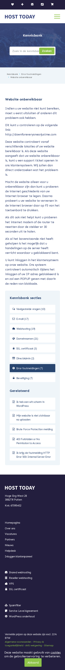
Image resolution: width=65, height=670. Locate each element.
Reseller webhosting (20, 578)
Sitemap (49, 645)
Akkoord (33, 662)
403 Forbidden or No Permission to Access (28, 441)
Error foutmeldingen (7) (29, 368)
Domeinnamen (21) (27, 338)
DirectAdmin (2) (25, 358)
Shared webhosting (20, 572)
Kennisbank (12, 74)
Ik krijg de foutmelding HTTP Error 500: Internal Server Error (33, 454)
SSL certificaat (17, 589)
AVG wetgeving (33, 645)
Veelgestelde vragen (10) (30, 309)
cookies (56, 652)
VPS (11, 583)
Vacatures (11, 534)
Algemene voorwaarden (18, 641)
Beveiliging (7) (24, 378)
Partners (10, 539)
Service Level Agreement (23, 610)
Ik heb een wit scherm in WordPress (30, 404)
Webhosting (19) (25, 328)
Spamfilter (15, 605)
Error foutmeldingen (31, 74)
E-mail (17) (22, 319)
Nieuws (9, 545)
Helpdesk (10, 550)
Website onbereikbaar (21, 77)
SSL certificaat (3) (26, 348)
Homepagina (12, 522)
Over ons (10, 528)
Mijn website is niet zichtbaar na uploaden (33, 417)
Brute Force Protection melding (34, 429)
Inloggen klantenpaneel (18, 556)
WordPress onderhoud (21, 616)
